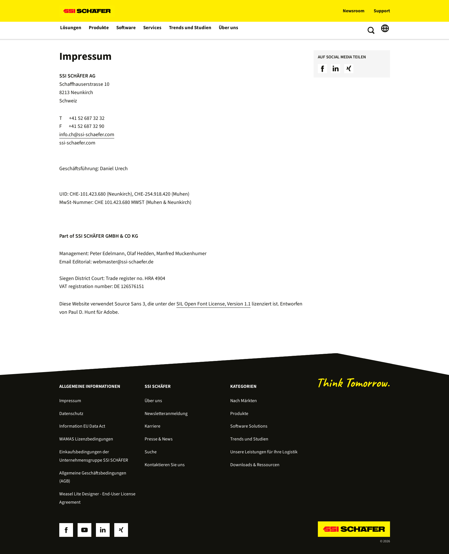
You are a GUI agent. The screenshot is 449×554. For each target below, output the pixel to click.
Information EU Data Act (82, 426)
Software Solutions (248, 426)
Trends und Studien (189, 30)
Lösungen (70, 30)
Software (126, 30)
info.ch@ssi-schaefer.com (86, 134)
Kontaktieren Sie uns (165, 465)
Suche (151, 452)
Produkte (99, 30)
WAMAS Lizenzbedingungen (86, 439)
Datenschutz (71, 413)
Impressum (70, 401)
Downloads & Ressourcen (254, 465)
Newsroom (354, 11)
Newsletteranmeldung (166, 413)
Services (153, 30)
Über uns (226, 30)
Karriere (152, 426)
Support (382, 11)
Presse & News (159, 439)
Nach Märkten (243, 401)
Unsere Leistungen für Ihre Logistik (264, 452)
